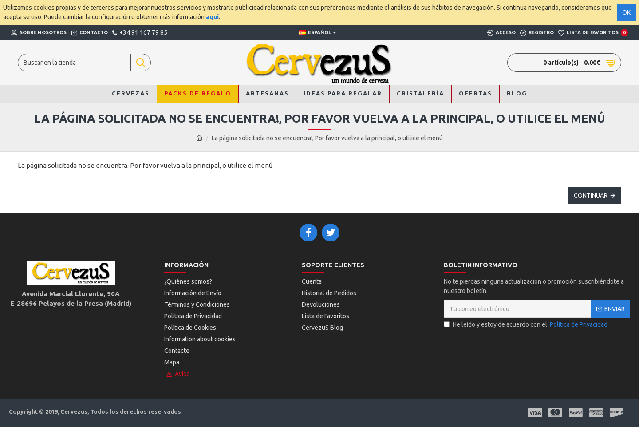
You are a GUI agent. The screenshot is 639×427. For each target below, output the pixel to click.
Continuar (590, 195)
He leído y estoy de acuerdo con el (526, 324)
